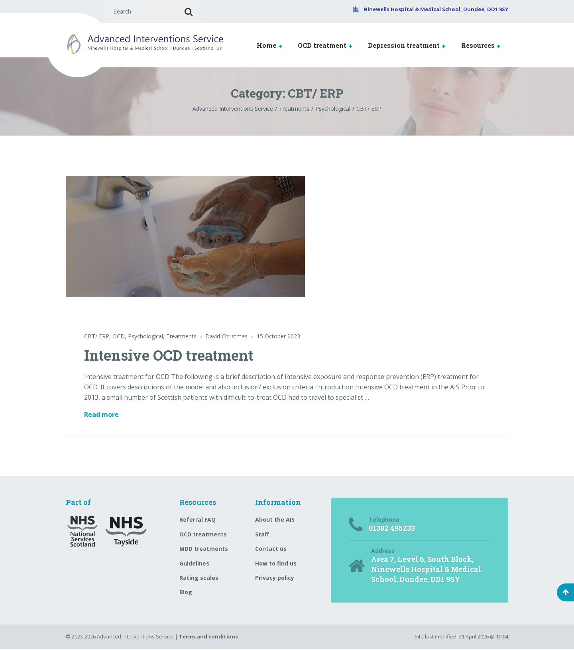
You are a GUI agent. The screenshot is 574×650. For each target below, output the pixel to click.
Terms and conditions (208, 637)
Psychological (145, 337)
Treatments (181, 337)
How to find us (276, 564)
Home (266, 46)
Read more (101, 415)
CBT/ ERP (96, 337)
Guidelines (194, 564)
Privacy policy (274, 578)
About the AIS (275, 520)
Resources (478, 46)
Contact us (271, 549)
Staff (262, 535)
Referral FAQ (197, 520)
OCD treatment (322, 46)
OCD (118, 337)
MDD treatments (203, 549)
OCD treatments (203, 535)
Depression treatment (404, 46)
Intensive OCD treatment (168, 355)
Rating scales (198, 578)
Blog (185, 593)
